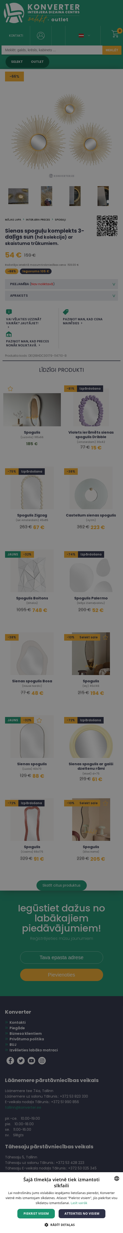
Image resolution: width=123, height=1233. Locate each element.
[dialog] (61, 616)
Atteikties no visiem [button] (81, 1213)
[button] (61, 1224)
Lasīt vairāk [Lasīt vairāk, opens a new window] (79, 1203)
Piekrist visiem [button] (36, 1213)
